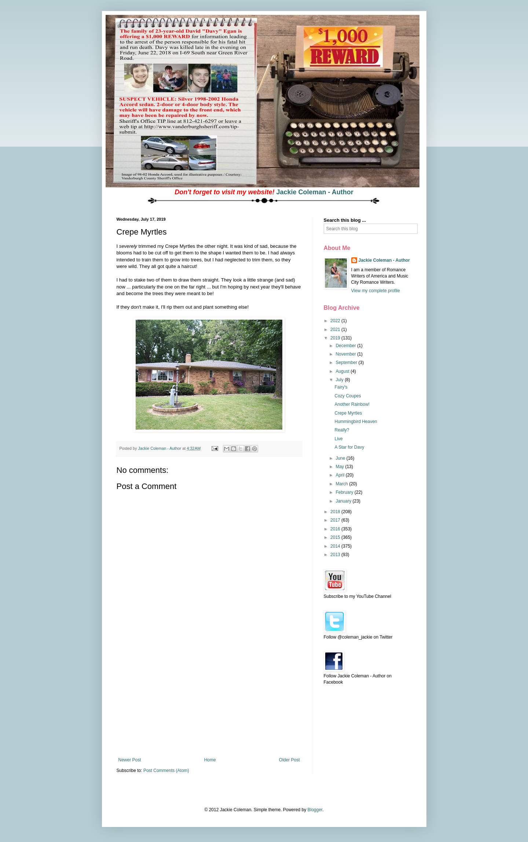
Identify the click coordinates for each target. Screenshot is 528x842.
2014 (335, 546)
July (340, 379)
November (346, 354)
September (347, 362)
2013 (335, 554)
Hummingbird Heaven (355, 421)
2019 (335, 338)
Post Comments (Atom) (166, 770)
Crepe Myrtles (348, 413)
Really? (341, 430)
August (343, 371)
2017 (335, 520)
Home (210, 759)
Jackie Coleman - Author (314, 192)
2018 (335, 511)
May (340, 466)
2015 (335, 537)
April (340, 475)
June (341, 458)
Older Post (289, 759)
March (342, 483)
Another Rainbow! (351, 404)
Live (338, 438)
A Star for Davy (349, 447)
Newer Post (129, 759)
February (345, 492)
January (344, 501)
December (346, 345)
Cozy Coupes (347, 395)
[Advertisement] (209, 702)
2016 (335, 529)
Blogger (314, 809)
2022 (335, 320)
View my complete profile (375, 290)
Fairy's (340, 387)
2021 (335, 329)
